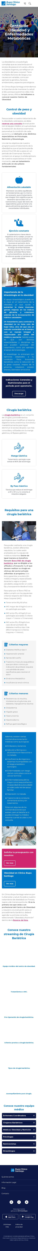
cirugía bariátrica (12, 415)
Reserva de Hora (20, 920)
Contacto (5, 1194)
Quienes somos (8, 1177)
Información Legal (9, 1182)
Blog (3, 1188)
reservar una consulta (12, 124)
